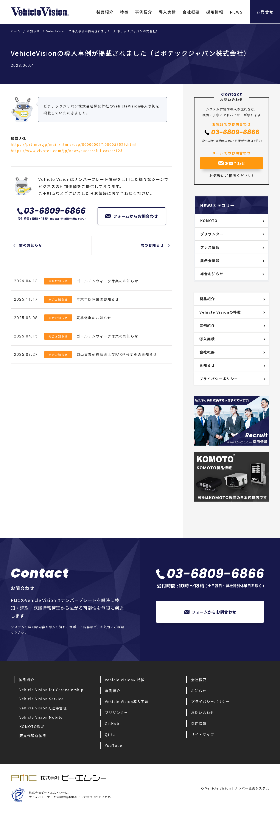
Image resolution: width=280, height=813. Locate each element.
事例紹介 (143, 12)
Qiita (110, 734)
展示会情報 (210, 260)
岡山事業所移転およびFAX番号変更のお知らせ (116, 354)
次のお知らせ (152, 245)
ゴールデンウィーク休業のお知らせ (107, 281)
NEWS (235, 12)
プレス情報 (210, 247)
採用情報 (214, 12)
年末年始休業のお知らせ (97, 299)
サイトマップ (202, 734)
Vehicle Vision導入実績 (127, 701)
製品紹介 (104, 12)
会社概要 (190, 12)
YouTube (113, 745)
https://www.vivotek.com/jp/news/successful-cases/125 (67, 150)
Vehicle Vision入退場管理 (43, 707)
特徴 (124, 12)
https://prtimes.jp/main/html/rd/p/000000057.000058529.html (74, 144)
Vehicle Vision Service (41, 698)
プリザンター (212, 233)
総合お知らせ (58, 281)
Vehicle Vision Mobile (41, 717)
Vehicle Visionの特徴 (220, 312)
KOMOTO (209, 220)
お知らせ (207, 365)
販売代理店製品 (33, 735)
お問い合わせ (202, 712)
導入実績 (167, 12)
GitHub (112, 723)
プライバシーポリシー (218, 378)
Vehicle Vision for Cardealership (51, 689)
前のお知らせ (31, 245)
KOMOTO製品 (32, 726)
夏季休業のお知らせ (93, 317)
